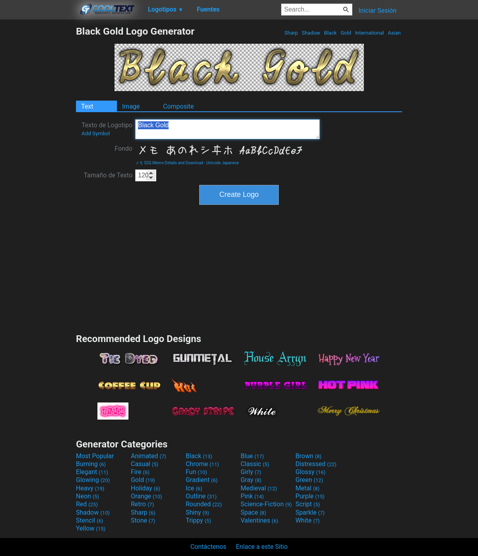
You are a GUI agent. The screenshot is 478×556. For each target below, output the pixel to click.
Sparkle (309, 512)
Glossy (310, 472)
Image (131, 106)
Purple (309, 496)
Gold (345, 33)
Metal (307, 488)
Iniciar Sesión (377, 10)
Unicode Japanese (222, 163)
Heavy (90, 488)
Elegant (92, 472)
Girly (251, 472)
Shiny (197, 512)
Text (87, 106)
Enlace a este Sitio (262, 546)
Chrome (202, 464)
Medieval (259, 488)
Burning (91, 464)
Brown (308, 456)
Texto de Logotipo (107, 128)
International (369, 33)
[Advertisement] (38, 144)
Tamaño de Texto (108, 175)
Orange (146, 496)
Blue (252, 456)
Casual (144, 464)
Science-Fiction (266, 504)
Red (87, 504)
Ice (194, 488)
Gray (251, 480)
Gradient (202, 480)
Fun (196, 472)
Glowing (93, 480)
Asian (394, 33)
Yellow (90, 528)
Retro (142, 504)
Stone (143, 520)
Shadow (310, 33)
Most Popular (95, 456)
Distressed (315, 464)
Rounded (204, 504)
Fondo (123, 148)
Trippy (198, 520)
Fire (140, 472)
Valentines (259, 520)
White (307, 520)
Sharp (291, 33)
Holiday (145, 488)
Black (330, 33)
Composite (178, 106)
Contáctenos (208, 546)
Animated (148, 456)
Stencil (89, 520)
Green (309, 480)
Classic (255, 464)
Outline (201, 496)
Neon (87, 496)
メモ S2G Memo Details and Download (169, 163)
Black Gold (227, 129)
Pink (252, 496)
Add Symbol (96, 133)
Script (307, 504)
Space (253, 512)
